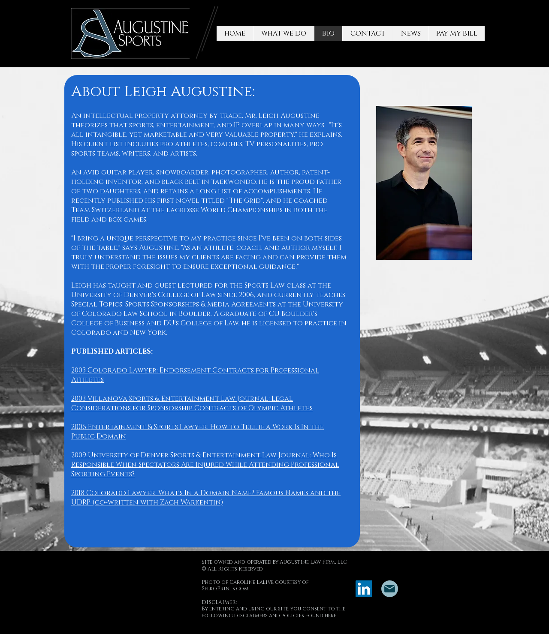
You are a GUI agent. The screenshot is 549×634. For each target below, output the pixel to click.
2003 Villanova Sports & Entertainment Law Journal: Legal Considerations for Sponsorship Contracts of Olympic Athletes (192, 403)
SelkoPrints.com (225, 588)
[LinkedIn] (364, 588)
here (330, 615)
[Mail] (389, 588)
